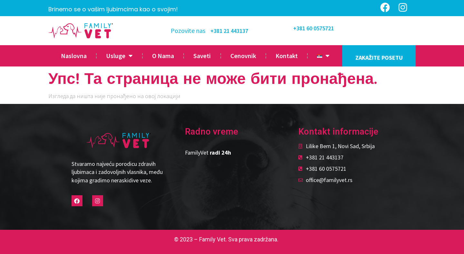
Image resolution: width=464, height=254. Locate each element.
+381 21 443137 (229, 31)
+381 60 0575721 (313, 28)
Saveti (202, 56)
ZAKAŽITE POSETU (379, 57)
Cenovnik (243, 56)
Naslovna (74, 56)
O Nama (163, 56)
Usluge (119, 55)
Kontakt (287, 56)
